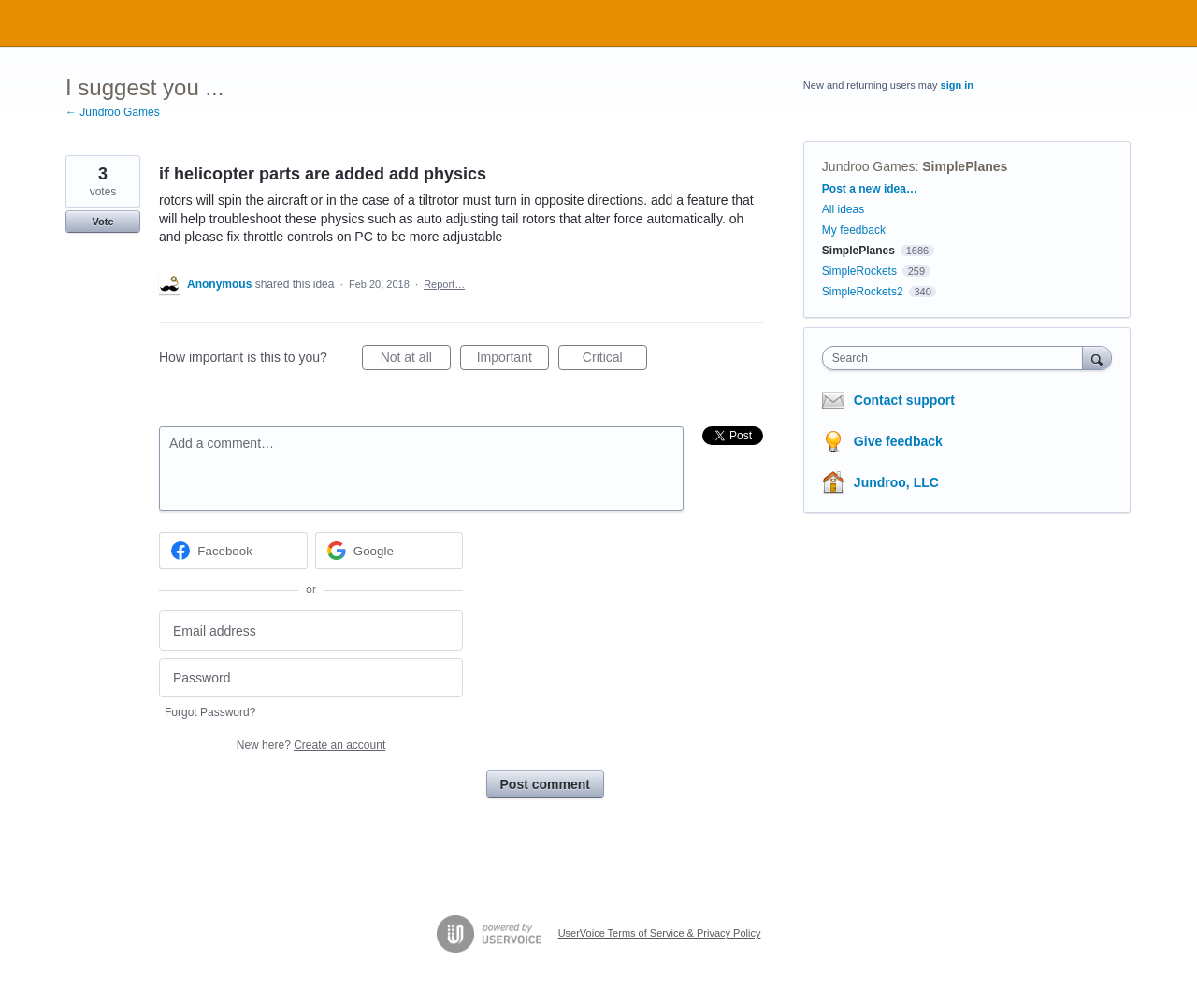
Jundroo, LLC (896, 482)
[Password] (311, 678)
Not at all (416, 360)
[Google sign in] (389, 550)
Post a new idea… (869, 188)
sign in (957, 85)
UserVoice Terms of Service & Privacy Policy (659, 933)
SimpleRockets (859, 271)
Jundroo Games (869, 166)
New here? (311, 745)
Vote (102, 221)
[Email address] (311, 630)
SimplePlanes (964, 166)
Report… (444, 284)
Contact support (904, 400)
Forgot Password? (210, 712)
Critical (615, 360)
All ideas (843, 209)
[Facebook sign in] (233, 550)
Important (513, 360)
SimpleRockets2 (862, 291)
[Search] (1097, 357)
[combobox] (957, 358)
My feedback (854, 230)
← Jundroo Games (112, 112)
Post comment (545, 784)
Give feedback (898, 441)
